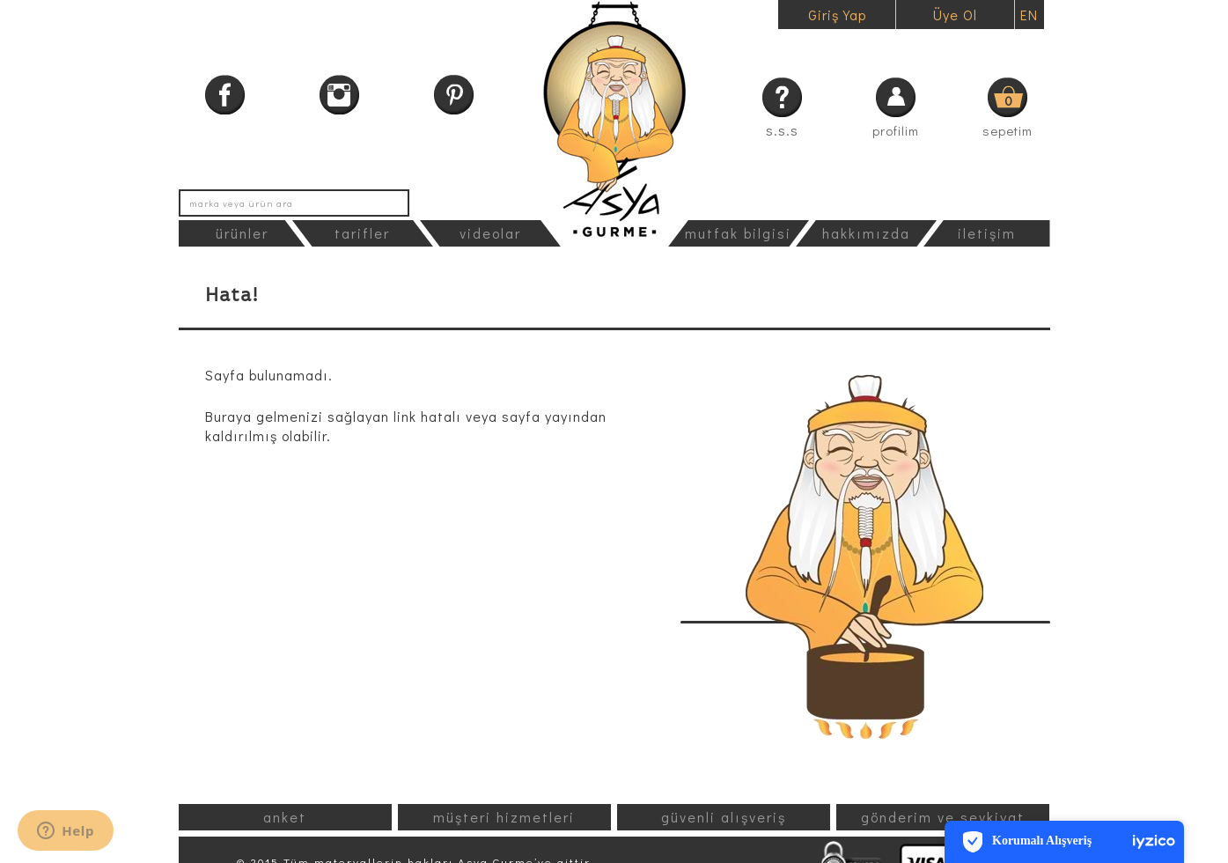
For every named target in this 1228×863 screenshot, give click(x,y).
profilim (895, 130)
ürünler (242, 233)
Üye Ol (955, 14)
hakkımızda (866, 233)
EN (1029, 14)
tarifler (362, 233)
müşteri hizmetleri (504, 817)
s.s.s (782, 130)
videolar (490, 233)
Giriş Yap (837, 14)
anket (284, 817)
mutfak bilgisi (738, 233)
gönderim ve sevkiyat (943, 817)
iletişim (987, 233)
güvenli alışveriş (723, 817)
